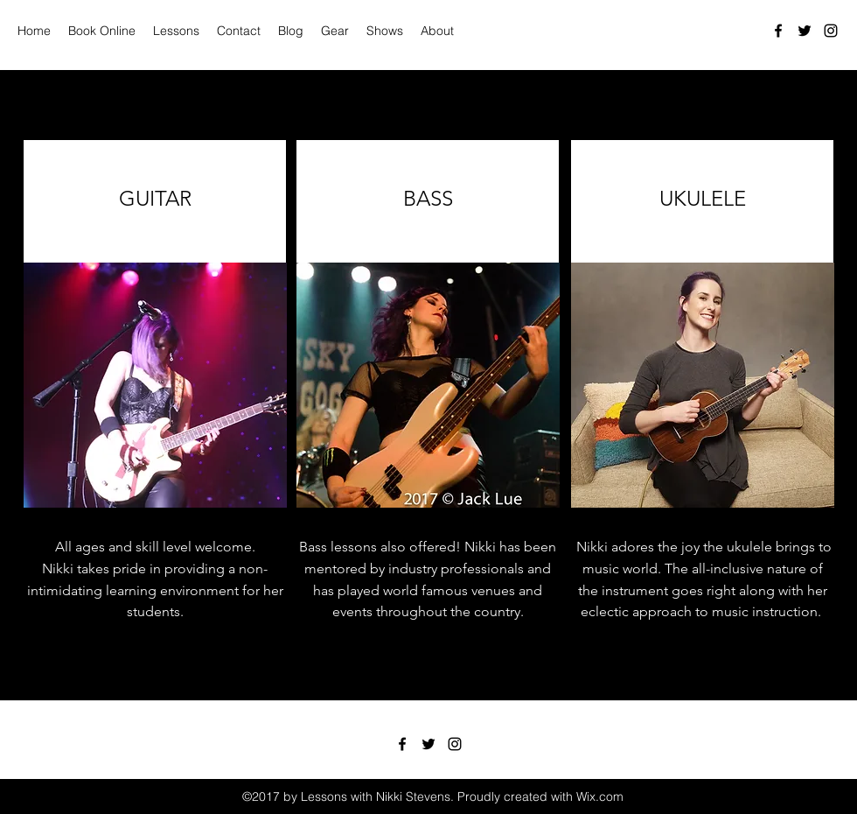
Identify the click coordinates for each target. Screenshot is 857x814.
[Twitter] (804, 30)
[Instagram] (831, 30)
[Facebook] (778, 30)
